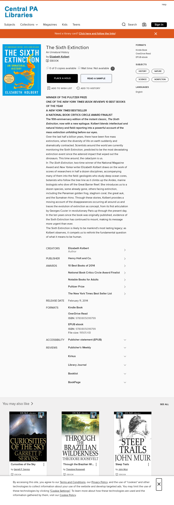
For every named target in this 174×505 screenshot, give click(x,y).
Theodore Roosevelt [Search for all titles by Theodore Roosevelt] (75, 469)
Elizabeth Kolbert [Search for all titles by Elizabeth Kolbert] (59, 56)
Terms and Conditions (72, 482)
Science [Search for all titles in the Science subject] (142, 79)
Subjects (9, 25)
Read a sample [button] (96, 78)
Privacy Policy (99, 482)
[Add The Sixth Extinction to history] (88, 88)
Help (164, 4)
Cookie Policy (68, 495)
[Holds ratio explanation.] (113, 69)
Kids (64, 25)
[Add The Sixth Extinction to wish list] (60, 88)
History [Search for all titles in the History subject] (142, 71)
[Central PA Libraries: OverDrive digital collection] (21, 12)
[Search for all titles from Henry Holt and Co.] (97, 258)
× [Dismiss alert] (156, 34)
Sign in (159, 25)
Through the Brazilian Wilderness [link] (78, 464)
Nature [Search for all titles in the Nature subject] (157, 71)
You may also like (18, 404)
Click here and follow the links (97, 33)
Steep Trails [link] (122, 464)
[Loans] (144, 25)
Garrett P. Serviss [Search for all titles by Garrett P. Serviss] (22, 469)
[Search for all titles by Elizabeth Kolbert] (97, 250)
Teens (76, 25)
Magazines (50, 25)
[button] (129, 25)
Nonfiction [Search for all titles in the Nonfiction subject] (160, 79)
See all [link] (164, 404)
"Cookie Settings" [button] (60, 491)
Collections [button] (29, 25)
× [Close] (159, 484)
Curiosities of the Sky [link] (23, 464)
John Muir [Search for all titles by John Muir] (123, 469)
